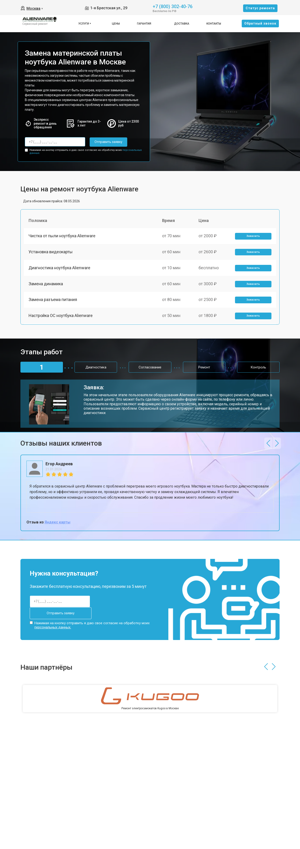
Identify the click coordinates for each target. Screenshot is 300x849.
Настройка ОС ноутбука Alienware (61, 316)
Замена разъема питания (53, 300)
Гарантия (144, 23)
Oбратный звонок (260, 23)
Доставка (181, 23)
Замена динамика (46, 284)
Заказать (253, 236)
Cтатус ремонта (260, 8)
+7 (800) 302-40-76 (172, 6)
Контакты (213, 23)
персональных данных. (52, 627)
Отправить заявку (108, 142)
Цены (116, 23)
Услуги (83, 23)
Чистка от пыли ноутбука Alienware (62, 236)
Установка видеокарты (51, 252)
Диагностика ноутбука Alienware (59, 268)
